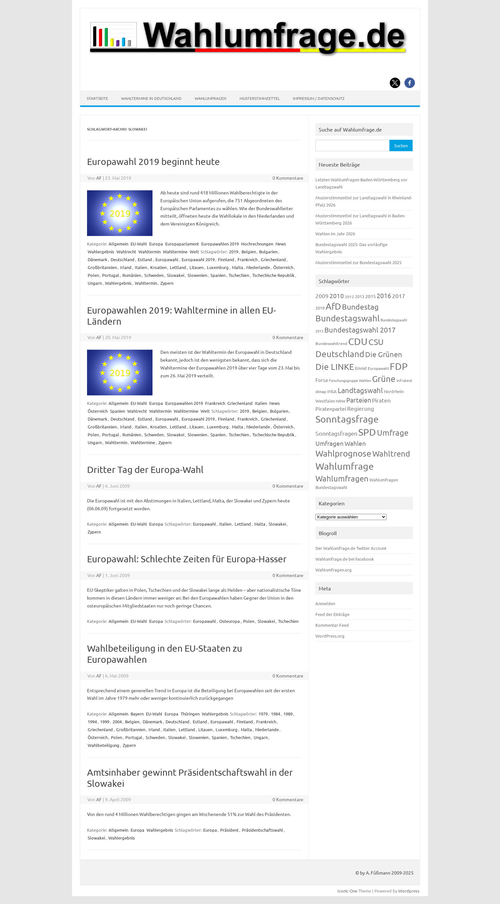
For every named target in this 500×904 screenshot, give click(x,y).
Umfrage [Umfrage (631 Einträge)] (392, 432)
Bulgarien (268, 251)
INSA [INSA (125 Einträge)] (332, 391)
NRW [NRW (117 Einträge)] (340, 401)
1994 (92, 721)
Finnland (226, 259)
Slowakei (175, 275)
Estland (145, 259)
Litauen (196, 267)
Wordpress (409, 891)
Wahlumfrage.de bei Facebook (344, 559)
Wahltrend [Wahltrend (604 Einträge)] (391, 453)
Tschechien (239, 275)
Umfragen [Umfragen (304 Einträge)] (329, 443)
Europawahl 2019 (198, 259)
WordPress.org (330, 636)
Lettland (178, 267)
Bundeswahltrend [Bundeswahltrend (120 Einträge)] (331, 343)
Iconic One (347, 891)
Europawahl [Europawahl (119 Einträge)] (378, 368)
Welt (194, 251)
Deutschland (122, 259)
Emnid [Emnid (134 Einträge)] (361, 368)
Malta (237, 267)
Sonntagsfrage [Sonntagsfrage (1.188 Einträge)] (347, 419)
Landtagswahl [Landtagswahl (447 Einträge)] (360, 390)
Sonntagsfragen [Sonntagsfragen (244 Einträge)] (336, 433)
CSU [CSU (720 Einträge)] (376, 342)
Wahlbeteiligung (103, 745)
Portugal (110, 275)
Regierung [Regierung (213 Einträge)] (360, 408)
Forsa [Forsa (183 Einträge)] (321, 380)
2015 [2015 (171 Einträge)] (370, 296)
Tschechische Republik (273, 275)
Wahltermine (175, 251)
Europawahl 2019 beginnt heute (153, 161)
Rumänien (131, 275)
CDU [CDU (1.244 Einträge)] (357, 341)
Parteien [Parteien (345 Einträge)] (358, 400)
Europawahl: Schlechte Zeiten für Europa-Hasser (187, 558)
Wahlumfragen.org (333, 569)
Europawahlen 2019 (220, 243)
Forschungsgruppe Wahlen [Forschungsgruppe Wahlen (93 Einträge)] (350, 380)
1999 (104, 721)
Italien (141, 267)
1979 (263, 713)
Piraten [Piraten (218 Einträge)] (381, 400)
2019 (233, 251)
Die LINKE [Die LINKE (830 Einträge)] (334, 367)
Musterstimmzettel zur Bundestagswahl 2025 (358, 262)
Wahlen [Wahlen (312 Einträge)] (355, 443)
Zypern (166, 283)
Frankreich (248, 259)
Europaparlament (182, 243)
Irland (126, 267)
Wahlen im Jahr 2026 (335, 233)
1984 (275, 713)
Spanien (217, 275)
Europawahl (166, 259)
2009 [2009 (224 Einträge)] (322, 295)
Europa (156, 243)
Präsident (229, 830)
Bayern (137, 713)
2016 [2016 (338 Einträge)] (384, 295)
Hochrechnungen (257, 243)
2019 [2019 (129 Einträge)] (320, 308)
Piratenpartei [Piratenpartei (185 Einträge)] (330, 408)
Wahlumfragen (210, 98)
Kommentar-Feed (332, 625)
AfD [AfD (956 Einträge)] (333, 306)
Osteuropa (229, 621)
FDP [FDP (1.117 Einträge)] (399, 366)
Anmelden (325, 603)
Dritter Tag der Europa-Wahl (145, 469)
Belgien (248, 251)
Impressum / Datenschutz (319, 98)
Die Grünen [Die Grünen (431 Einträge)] (383, 354)
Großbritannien (102, 267)
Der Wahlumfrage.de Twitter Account (350, 548)
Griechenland (273, 259)
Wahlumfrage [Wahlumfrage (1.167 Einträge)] (344, 466)
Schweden (154, 275)
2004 (117, 721)
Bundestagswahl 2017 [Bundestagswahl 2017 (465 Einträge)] (360, 329)
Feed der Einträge (332, 614)
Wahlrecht (126, 251)
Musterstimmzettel (260, 98)
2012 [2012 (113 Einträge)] (349, 296)
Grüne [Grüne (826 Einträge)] (384, 379)
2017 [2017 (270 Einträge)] (398, 295)
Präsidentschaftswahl (262, 830)
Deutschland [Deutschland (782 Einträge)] (339, 354)
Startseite (97, 98)
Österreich (283, 267)
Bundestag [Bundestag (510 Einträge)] (360, 306)
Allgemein (118, 243)
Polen (93, 275)
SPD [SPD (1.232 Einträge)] (367, 432)
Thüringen (190, 713)
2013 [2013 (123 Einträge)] (359, 296)
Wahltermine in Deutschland (151, 98)
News (281, 243)
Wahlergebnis (101, 251)
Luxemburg (218, 267)
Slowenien (197, 275)
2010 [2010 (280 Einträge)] (337, 295)
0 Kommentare (288, 178)
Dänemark (97, 259)
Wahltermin (149, 251)
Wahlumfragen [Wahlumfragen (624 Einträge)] (341, 478)
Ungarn (95, 283)
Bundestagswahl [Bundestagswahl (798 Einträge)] (347, 318)
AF (99, 178)
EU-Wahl (139, 243)
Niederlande (258, 267)
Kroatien (158, 267)
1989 (288, 713)
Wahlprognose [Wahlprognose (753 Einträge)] (343, 453)
